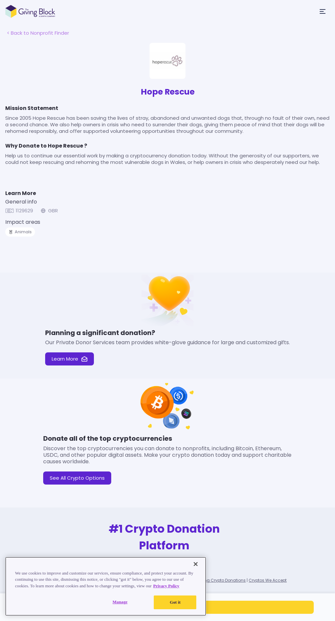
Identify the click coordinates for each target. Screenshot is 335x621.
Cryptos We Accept (268, 580)
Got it (175, 602)
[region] (105, 586)
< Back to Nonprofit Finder (38, 32)
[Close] (195, 564)
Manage (120, 601)
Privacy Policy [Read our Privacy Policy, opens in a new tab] (166, 585)
